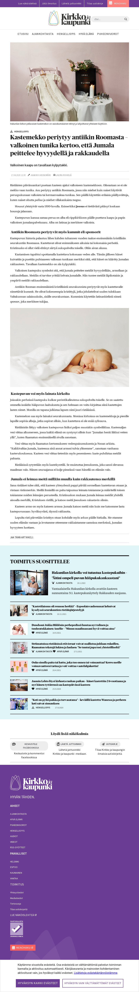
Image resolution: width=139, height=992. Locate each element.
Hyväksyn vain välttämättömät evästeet (92, 983)
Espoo (14, 867)
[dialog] (69, 976)
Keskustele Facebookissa (31, 745)
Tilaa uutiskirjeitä (18, 909)
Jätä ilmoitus (49, 3)
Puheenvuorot (18, 825)
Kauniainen (16, 872)
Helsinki (14, 861)
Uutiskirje (112, 744)
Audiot (14, 836)
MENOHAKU (120, 3)
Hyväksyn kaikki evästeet (38, 983)
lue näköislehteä (22, 915)
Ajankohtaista (18, 813)
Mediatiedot (16, 898)
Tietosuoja (15, 903)
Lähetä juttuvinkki (71, 3)
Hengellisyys (17, 830)
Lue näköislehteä (27, 3)
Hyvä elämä (16, 819)
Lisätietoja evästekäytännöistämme (95, 972)
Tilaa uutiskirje (95, 3)
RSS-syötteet (17, 847)
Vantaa (14, 878)
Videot (13, 841)
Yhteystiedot (17, 892)
